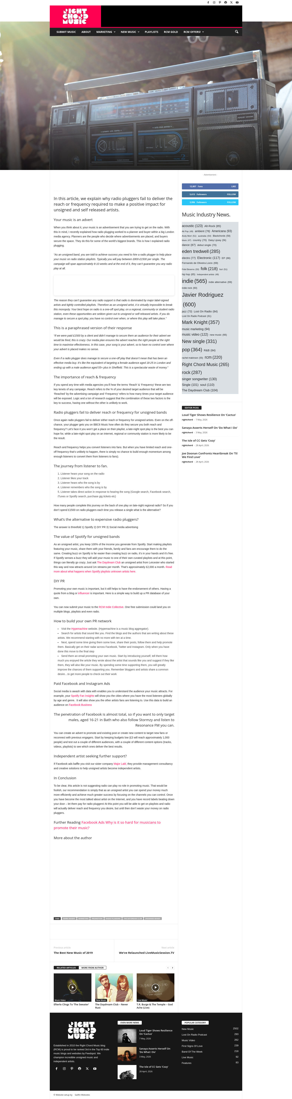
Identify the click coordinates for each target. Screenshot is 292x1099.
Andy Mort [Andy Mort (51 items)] (189, 236)
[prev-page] (168, 968)
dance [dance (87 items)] (189, 245)
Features (186, 1063)
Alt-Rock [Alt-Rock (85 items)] (212, 226)
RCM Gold (171, 32)
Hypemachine (79, 628)
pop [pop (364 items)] (192, 349)
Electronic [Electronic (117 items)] (208, 258)
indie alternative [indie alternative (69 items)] (220, 282)
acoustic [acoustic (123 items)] (192, 226)
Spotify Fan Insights (83, 695)
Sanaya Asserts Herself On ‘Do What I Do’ (209, 427)
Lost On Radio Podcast (194, 1034)
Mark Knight (69, 918)
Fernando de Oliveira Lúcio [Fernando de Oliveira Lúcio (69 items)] (200, 263)
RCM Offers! (194, 32)
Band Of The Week (192, 1051)
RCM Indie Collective (111, 607)
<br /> (114, 285)
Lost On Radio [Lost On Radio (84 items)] (206, 311)
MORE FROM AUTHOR (92, 967)
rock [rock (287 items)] (192, 372)
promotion (97, 918)
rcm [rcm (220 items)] (213, 357)
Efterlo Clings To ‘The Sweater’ (71, 1004)
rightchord (187, 419)
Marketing (106, 32)
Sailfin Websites (82, 1094)
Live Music (142, 1000)
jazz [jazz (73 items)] (187, 311)
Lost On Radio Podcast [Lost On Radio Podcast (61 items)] (196, 316)
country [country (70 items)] (200, 240)
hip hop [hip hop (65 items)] (188, 274)
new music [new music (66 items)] (218, 335)
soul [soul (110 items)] (207, 385)
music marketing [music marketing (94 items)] (196, 329)
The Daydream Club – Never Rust (111, 1006)
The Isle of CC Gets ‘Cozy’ (198, 440)
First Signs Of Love (192, 1046)
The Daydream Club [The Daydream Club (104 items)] (200, 390)
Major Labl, (120, 763)
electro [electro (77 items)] (189, 258)
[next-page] (172, 968)
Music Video (60, 1000)
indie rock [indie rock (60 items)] (189, 288)
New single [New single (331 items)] (199, 341)
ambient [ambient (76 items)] (202, 231)
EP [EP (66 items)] (226, 258)
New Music (130, 32)
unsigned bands (152, 918)
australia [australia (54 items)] (204, 236)
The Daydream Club (109, 562)
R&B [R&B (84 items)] (209, 350)
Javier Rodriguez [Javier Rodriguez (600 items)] (202, 300)
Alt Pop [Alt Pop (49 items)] (187, 231)
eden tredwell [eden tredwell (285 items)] (201, 251)
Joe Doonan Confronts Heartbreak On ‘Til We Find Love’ (210, 455)
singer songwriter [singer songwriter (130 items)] (199, 379)
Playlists (151, 32)
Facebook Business (80, 704)
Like (233, 186)
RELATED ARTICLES (66, 967)
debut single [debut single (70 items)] (206, 245)
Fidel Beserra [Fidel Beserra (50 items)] (190, 269)
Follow (231, 194)
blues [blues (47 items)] (186, 240)
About (86, 32)
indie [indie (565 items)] (194, 281)
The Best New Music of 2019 (73, 953)
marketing (83, 918)
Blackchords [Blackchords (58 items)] (221, 236)
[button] (236, 32)
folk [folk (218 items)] (209, 268)
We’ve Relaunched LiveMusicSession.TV (146, 953)
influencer (84, 593)
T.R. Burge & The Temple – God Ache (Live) (155, 1006)
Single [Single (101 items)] (190, 385)
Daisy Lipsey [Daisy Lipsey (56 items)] (217, 240)
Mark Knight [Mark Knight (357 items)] (201, 322)
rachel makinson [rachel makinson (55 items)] (192, 358)
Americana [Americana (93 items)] (222, 231)
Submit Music (66, 32)
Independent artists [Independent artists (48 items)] (208, 274)
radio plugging (113, 918)
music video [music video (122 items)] (195, 334)
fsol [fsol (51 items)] (223, 269)
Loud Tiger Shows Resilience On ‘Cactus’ (209, 415)
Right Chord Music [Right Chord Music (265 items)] (205, 364)
